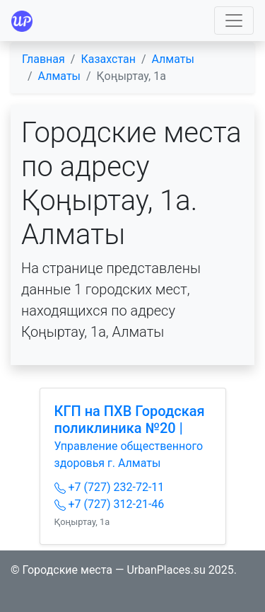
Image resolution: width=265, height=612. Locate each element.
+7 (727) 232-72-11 (109, 487)
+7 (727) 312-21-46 (109, 504)
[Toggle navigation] (234, 20)
